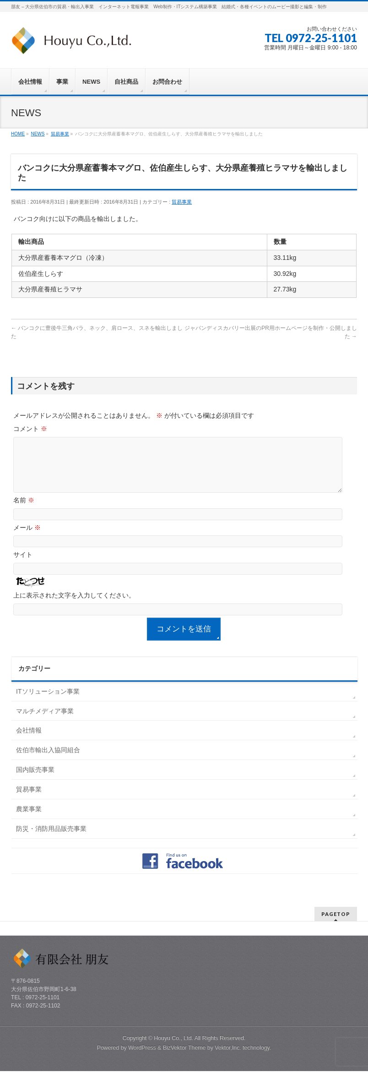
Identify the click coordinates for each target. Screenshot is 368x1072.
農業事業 (29, 820)
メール (27, 538)
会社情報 (29, 741)
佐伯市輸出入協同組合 (48, 761)
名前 (23, 511)
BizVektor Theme (184, 1048)
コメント (30, 428)
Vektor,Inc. (228, 1048)
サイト (22, 565)
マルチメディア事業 (45, 722)
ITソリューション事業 (47, 702)
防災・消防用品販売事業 (51, 839)
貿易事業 (182, 202)
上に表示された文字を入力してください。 (74, 606)
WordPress (142, 1048)
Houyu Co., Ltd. (173, 1039)
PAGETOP (335, 915)
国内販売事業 (35, 780)
